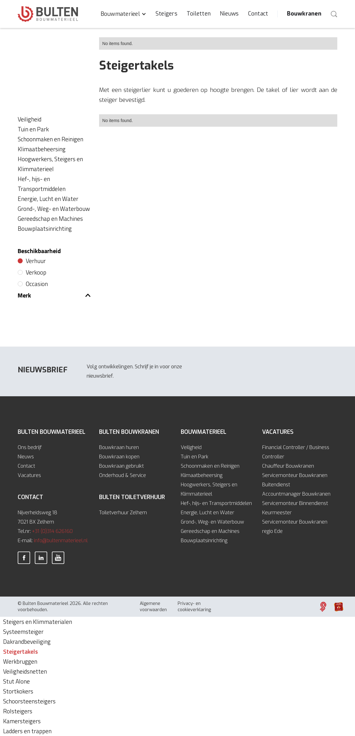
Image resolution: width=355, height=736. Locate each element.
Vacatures (29, 475)
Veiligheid (191, 447)
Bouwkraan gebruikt (121, 466)
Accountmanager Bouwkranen (296, 494)
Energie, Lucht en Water (207, 512)
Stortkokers (18, 691)
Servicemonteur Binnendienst (295, 503)
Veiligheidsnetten (25, 671)
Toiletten (199, 13)
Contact (258, 13)
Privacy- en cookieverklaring (194, 607)
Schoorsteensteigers (29, 701)
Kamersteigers (22, 720)
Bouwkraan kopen (119, 456)
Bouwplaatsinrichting (204, 540)
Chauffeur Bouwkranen (288, 466)
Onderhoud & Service (122, 475)
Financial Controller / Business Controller (295, 452)
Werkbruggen (20, 661)
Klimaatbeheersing (201, 475)
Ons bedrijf (30, 447)
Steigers (166, 13)
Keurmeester (277, 512)
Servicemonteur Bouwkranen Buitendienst (294, 480)
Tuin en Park (194, 456)
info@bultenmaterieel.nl (61, 540)
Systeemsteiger (23, 631)
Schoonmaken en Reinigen (210, 466)
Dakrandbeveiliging (27, 641)
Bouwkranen (304, 13)
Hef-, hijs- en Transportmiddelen (216, 503)
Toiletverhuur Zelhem (123, 512)
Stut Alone (16, 681)
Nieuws (229, 13)
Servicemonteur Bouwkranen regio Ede (294, 526)
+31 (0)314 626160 (52, 531)
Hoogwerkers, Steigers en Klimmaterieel (209, 489)
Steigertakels (20, 651)
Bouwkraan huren (119, 447)
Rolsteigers (17, 711)
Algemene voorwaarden (153, 607)
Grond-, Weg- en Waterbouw (212, 522)
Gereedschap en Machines (210, 531)
